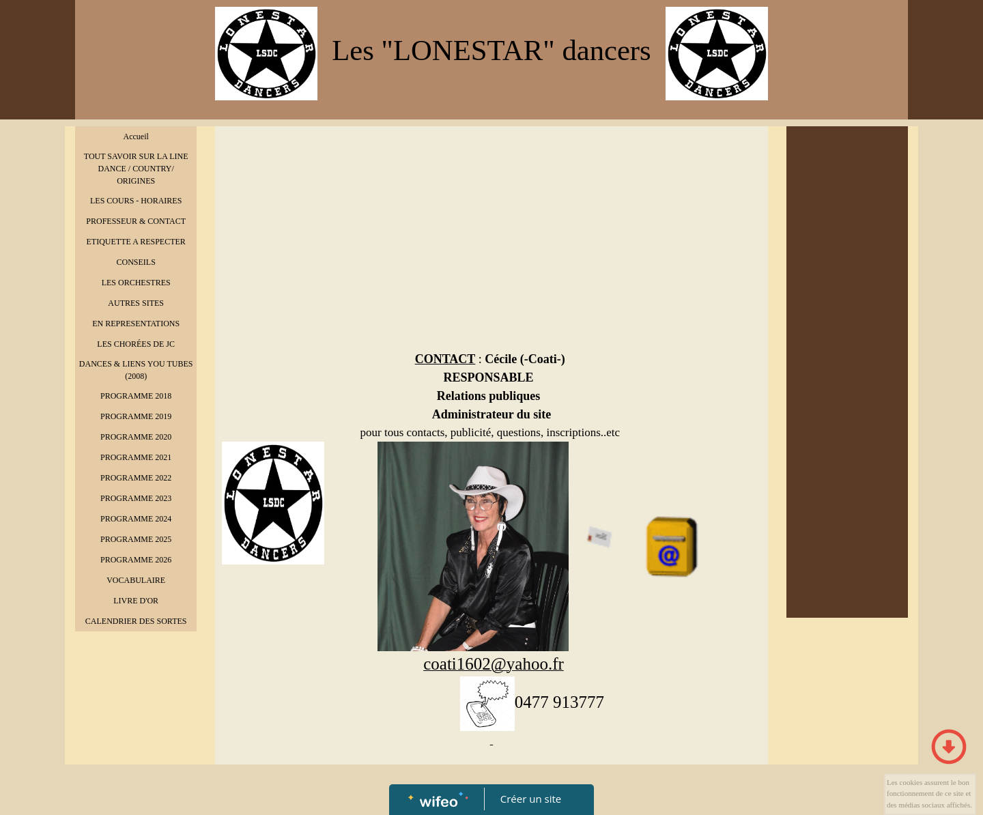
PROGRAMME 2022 (135, 478)
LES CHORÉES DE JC (136, 344)
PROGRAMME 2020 (135, 437)
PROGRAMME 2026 (135, 559)
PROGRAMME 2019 (135, 416)
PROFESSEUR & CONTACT (136, 221)
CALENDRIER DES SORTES (136, 621)
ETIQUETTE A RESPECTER (135, 241)
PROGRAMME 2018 (135, 396)
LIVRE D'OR (135, 600)
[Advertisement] (491, 235)
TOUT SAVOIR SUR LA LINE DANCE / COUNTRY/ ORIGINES (136, 169)
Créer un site (530, 798)
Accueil (136, 136)
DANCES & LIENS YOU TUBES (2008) (136, 370)
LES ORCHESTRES (136, 282)
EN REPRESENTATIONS (136, 323)
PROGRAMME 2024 (135, 519)
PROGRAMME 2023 (135, 498)
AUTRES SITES (136, 303)
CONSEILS (135, 262)
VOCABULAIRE (135, 580)
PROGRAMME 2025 (135, 539)
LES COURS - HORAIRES (136, 200)
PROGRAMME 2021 (135, 457)
